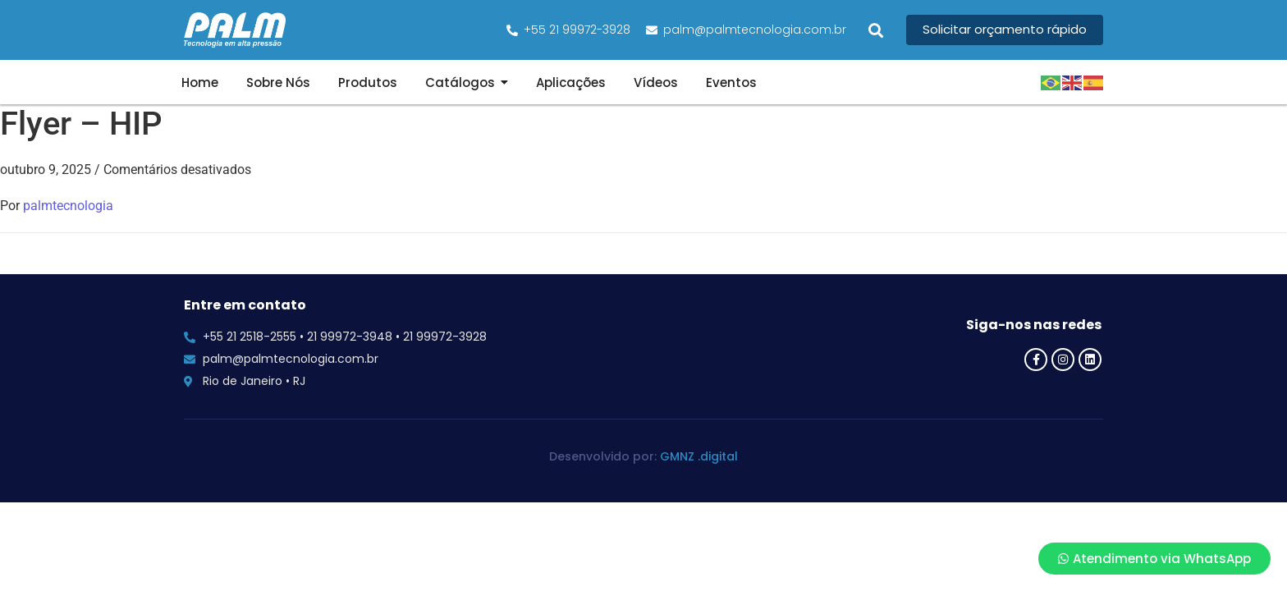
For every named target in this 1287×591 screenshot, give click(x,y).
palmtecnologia (68, 205)
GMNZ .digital (699, 456)
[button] (876, 30)
